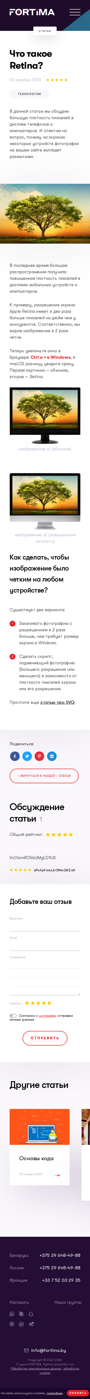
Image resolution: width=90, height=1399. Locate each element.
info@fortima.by (48, 1350)
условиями (48, 1016)
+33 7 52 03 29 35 (61, 1280)
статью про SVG (57, 702)
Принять (78, 1393)
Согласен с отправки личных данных (41, 1017)
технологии (29, 94)
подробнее (55, 1393)
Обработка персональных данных (36, 1368)
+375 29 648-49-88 (60, 1255)
